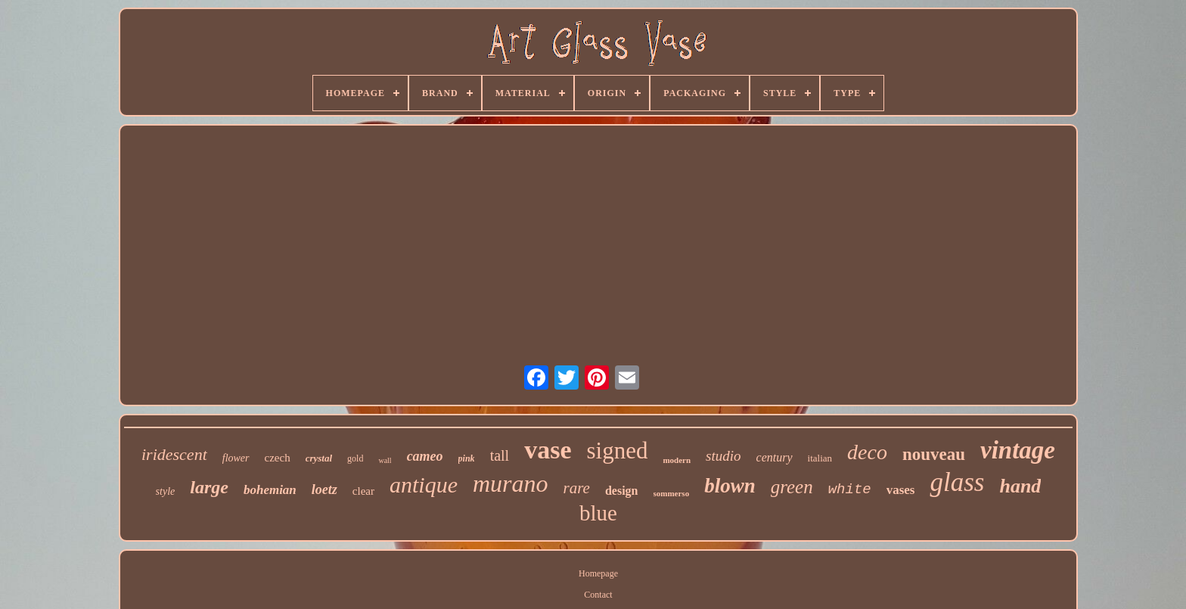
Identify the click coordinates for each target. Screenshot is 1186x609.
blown (730, 485)
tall (500, 455)
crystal (319, 458)
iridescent (174, 454)
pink (466, 458)
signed (617, 450)
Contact (598, 594)
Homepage (598, 573)
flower (236, 458)
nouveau (933, 454)
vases (900, 490)
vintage (1017, 450)
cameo (425, 456)
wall (384, 460)
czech (277, 458)
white (849, 489)
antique (424, 484)
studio (723, 456)
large (209, 487)
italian (820, 458)
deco (867, 452)
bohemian (270, 490)
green (792, 487)
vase (547, 450)
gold (355, 458)
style (165, 491)
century (774, 457)
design (621, 490)
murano (510, 483)
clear (363, 491)
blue (598, 513)
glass (957, 482)
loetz (324, 489)
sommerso (672, 493)
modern (677, 460)
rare (577, 488)
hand (1020, 486)
